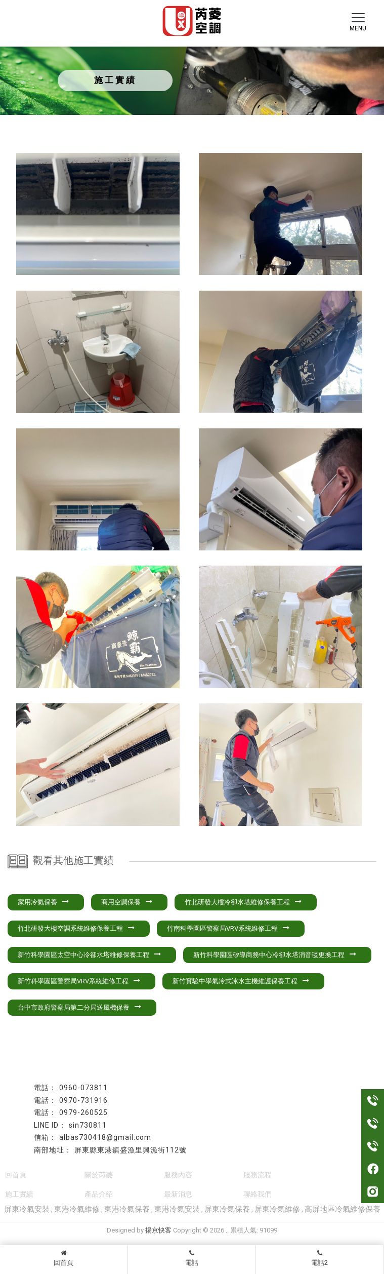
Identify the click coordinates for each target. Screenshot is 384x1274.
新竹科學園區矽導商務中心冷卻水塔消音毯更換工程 (274, 955)
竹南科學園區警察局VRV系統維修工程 (228, 928)
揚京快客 (158, 1230)
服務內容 (178, 1175)
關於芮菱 (98, 1175)
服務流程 (257, 1175)
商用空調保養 (126, 902)
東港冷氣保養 (127, 1209)
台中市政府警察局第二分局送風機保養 (79, 1007)
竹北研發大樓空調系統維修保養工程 (76, 928)
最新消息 (178, 1194)
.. (227, 1230)
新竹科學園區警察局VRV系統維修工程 (79, 981)
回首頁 (64, 1258)
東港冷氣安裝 (177, 1209)
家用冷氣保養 (43, 902)
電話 (192, 1258)
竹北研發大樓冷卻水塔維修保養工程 (243, 902)
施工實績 (19, 1194)
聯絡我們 (257, 1194)
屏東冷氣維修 (277, 1209)
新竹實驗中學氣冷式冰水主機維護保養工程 (241, 981)
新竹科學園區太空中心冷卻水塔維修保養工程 (89, 955)
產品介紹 (98, 1194)
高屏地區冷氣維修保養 (342, 1209)
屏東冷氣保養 (227, 1209)
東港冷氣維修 (77, 1209)
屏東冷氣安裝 (27, 1209)
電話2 (320, 1258)
